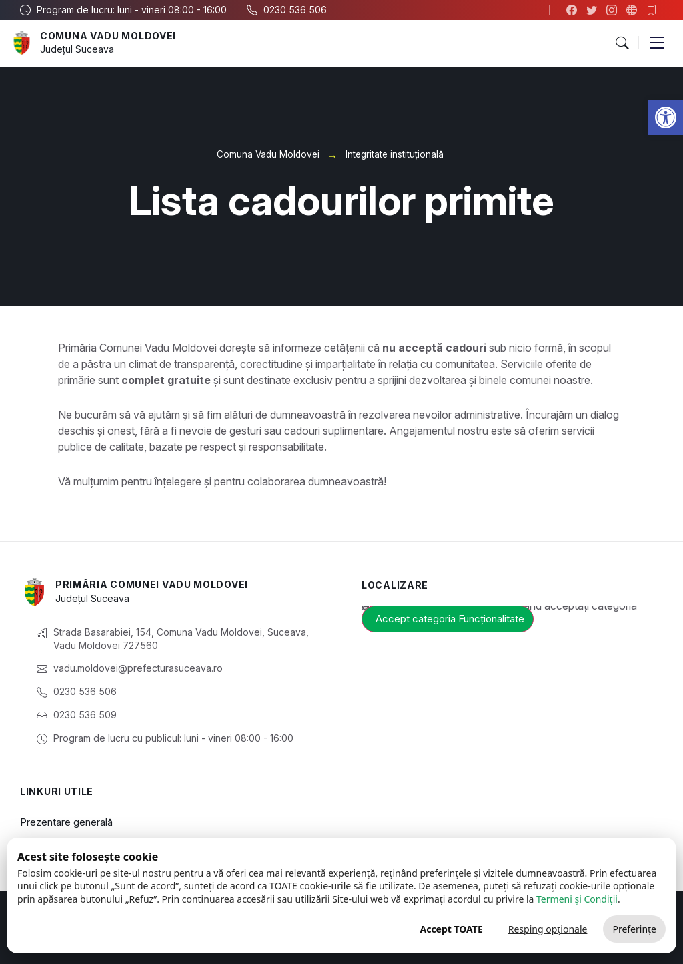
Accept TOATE (451, 929)
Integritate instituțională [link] (395, 154)
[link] (665, 117)
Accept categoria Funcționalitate (450, 618)
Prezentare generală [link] (66, 822)
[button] (621, 43)
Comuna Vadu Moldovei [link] (108, 35)
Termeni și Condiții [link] (577, 899)
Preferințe (634, 929)
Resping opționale (548, 929)
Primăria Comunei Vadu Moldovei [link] (151, 584)
